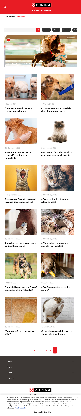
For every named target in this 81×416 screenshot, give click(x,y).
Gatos (9, 367)
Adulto (56, 30)
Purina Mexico (10, 16)
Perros (9, 362)
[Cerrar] (77, 398)
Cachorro (66, 30)
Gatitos (76, 30)
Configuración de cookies (42, 412)
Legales (10, 378)
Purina (9, 373)
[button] (76, 7)
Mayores (46, 30)
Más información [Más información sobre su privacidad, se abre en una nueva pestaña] (20, 408)
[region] (40, 405)
